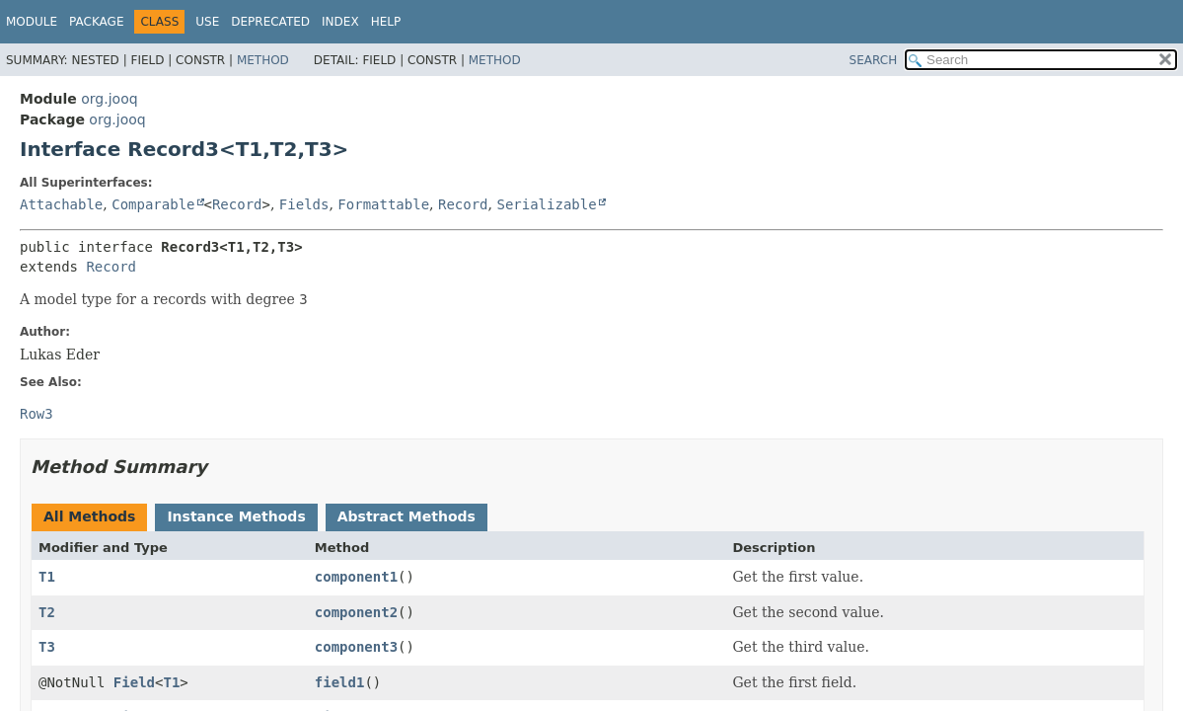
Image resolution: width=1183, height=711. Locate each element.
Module (31, 22)
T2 (46, 612)
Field (134, 682)
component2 (356, 612)
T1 (46, 577)
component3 (356, 647)
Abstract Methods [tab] (406, 516)
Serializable (546, 204)
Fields (304, 204)
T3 (46, 647)
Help (386, 22)
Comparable (152, 204)
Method (263, 60)
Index (340, 22)
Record (237, 204)
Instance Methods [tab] (236, 516)
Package (96, 22)
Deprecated (270, 22)
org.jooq (109, 99)
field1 (340, 682)
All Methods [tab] (89, 516)
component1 (356, 577)
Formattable (383, 204)
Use (207, 22)
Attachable (61, 204)
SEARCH (874, 60)
